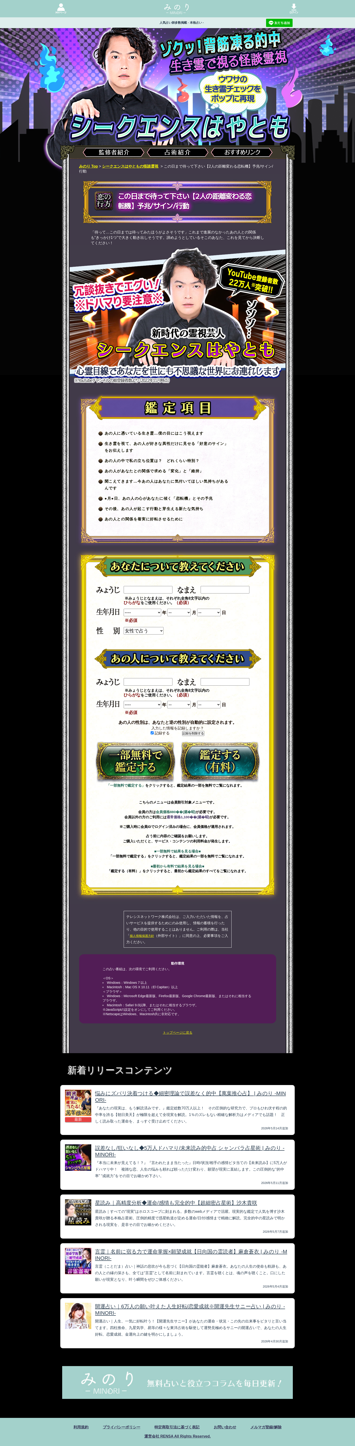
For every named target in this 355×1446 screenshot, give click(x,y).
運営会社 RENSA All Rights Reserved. (177, 1436)
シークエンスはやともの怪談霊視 (130, 166)
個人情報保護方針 (142, 936)
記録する (160, 733)
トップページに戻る (177, 1032)
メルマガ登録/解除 (265, 1427)
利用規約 (80, 1427)
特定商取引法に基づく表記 (176, 1427)
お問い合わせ (225, 1427)
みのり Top (88, 166)
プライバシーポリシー (121, 1427)
